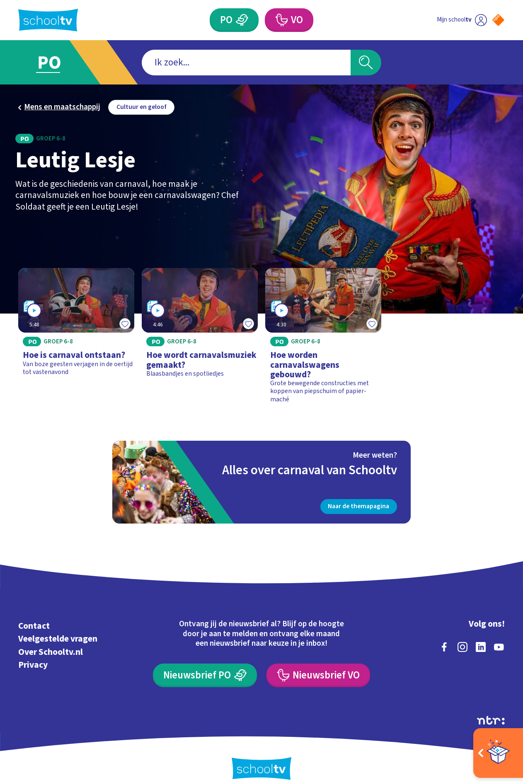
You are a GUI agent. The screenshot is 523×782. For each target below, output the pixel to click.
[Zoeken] (366, 62)
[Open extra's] (498, 753)
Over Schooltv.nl (50, 652)
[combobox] (246, 62)
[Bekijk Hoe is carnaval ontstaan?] (76, 339)
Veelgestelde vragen (57, 638)
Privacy (33, 665)
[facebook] (444, 647)
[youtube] (499, 647)
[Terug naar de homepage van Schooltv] (48, 20)
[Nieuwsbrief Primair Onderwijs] (205, 675)
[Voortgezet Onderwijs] (289, 20)
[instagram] (462, 647)
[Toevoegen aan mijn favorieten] (125, 323)
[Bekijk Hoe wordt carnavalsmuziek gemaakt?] (200, 339)
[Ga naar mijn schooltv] (462, 20)
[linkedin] (481, 647)
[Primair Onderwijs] (234, 20)
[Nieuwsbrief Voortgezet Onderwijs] (318, 675)
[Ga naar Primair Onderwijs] (58, 62)
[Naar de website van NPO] (498, 20)
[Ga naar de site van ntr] (491, 720)
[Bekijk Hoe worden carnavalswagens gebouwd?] (323, 339)
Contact (34, 626)
